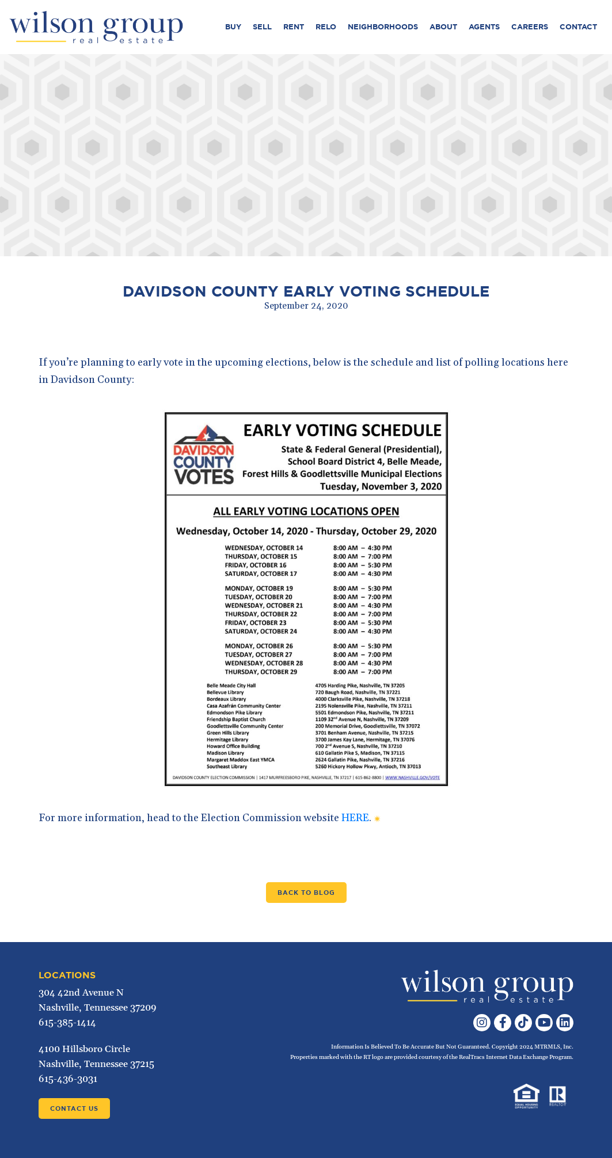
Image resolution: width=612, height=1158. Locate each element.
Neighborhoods (383, 27)
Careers (529, 27)
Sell (262, 27)
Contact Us (74, 1108)
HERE (355, 818)
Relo (325, 27)
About (443, 27)
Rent (293, 27)
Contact (578, 27)
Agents (484, 27)
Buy (233, 27)
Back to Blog (306, 893)
